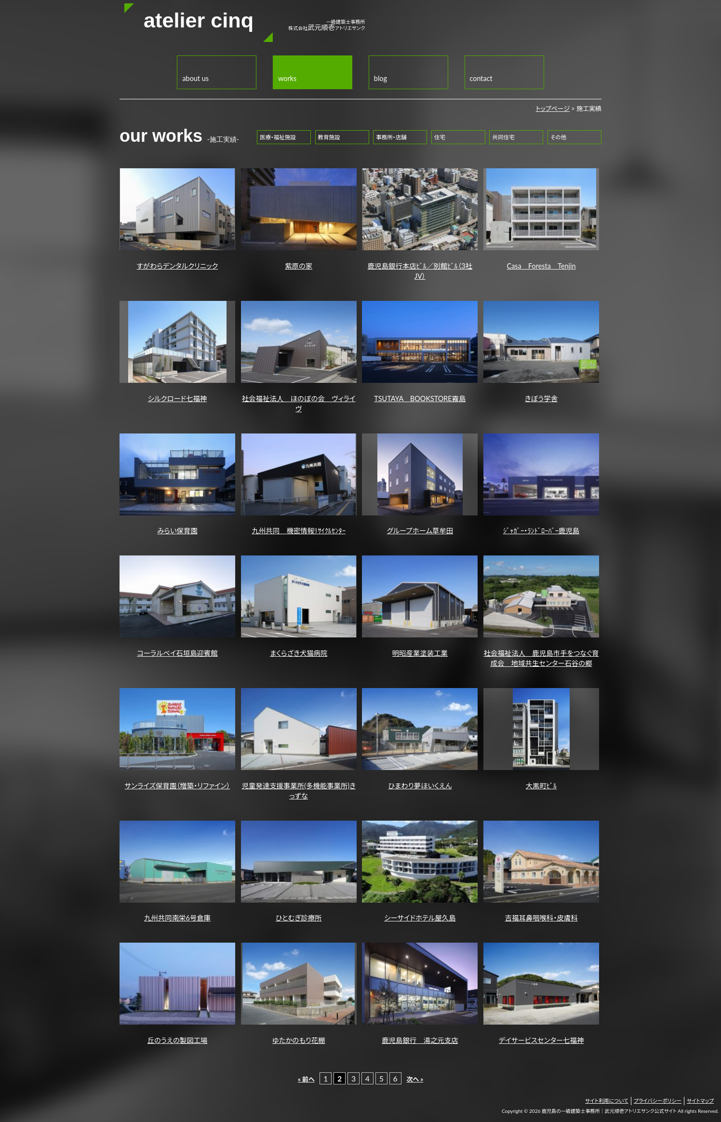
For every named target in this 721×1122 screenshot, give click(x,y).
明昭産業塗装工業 (420, 606)
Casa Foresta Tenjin (541, 219)
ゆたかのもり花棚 (299, 993)
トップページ (553, 108)
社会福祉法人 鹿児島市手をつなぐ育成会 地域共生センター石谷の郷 (541, 611)
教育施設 (329, 137)
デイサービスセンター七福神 (541, 993)
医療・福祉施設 (278, 137)
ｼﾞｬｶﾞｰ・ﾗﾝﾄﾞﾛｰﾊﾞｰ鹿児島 (541, 484)
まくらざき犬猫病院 (299, 606)
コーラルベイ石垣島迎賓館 (177, 606)
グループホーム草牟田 (420, 484)
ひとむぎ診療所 (299, 871)
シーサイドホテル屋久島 (420, 871)
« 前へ (306, 1079)
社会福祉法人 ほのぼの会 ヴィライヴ (299, 357)
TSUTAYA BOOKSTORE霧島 (420, 352)
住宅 (439, 137)
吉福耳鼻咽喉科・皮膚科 (541, 871)
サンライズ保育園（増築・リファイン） (177, 739)
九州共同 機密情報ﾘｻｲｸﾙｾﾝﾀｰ (299, 484)
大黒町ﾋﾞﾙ (541, 739)
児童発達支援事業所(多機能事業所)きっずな (299, 744)
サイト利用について (606, 1100)
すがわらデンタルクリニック (177, 219)
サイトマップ (700, 1100)
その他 (558, 137)
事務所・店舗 (391, 137)
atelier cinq (199, 20)
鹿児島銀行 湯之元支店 (420, 993)
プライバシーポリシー (657, 1100)
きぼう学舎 (541, 352)
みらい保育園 (177, 484)
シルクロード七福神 (177, 352)
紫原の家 (299, 219)
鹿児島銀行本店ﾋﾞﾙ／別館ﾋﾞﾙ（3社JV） (420, 224)
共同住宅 (503, 137)
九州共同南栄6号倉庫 (177, 871)
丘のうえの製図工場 (177, 993)
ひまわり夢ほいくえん (420, 739)
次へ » (414, 1079)
